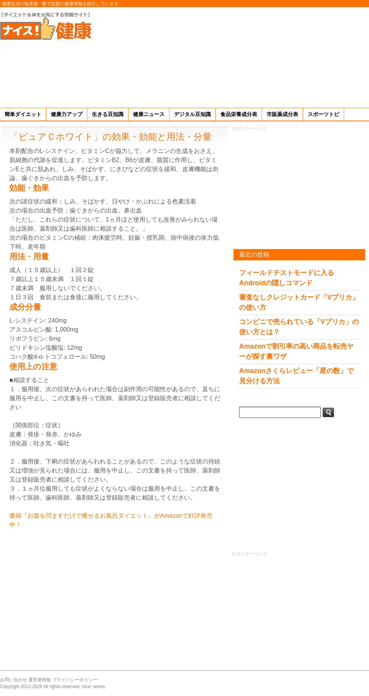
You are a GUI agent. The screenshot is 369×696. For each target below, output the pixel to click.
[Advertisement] (316, 56)
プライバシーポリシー (75, 679)
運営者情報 (39, 679)
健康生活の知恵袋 (20, 3)
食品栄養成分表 (238, 114)
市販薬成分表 (282, 114)
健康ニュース (149, 114)
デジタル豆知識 (192, 114)
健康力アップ (66, 114)
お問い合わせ (13, 679)
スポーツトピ (323, 114)
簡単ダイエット (23, 114)
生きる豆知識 (108, 114)
